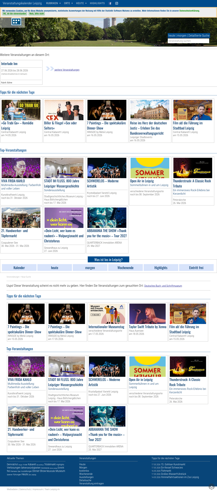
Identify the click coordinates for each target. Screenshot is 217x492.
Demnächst (12, 464)
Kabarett (32, 464)
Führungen (17, 474)
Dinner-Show (39, 471)
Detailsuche (85, 480)
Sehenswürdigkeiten (31, 467)
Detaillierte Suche (198, 35)
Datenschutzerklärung (189, 10)
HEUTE (80, 3)
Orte (67, 3)
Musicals (50, 471)
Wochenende (45, 468)
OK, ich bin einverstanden (14, 13)
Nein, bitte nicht (36, 13)
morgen (181, 35)
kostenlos (84, 470)
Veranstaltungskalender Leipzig (22, 3)
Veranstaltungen (13, 277)
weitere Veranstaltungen (62, 69)
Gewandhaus (40, 465)
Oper (19, 471)
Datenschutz (25, 489)
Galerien (9, 475)
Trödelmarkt (50, 464)
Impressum (38, 489)
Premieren (14, 471)
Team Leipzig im (52, 489)
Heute (25, 474)
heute (171, 35)
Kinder (25, 465)
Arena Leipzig (53, 468)
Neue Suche (26, 277)
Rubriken (52, 3)
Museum (60, 471)
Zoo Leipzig (32, 475)
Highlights (97, 3)
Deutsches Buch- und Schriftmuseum (163, 285)
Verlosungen (13, 467)
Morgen (20, 465)
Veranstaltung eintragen (91, 483)
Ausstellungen (26, 471)
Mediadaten (12, 489)
